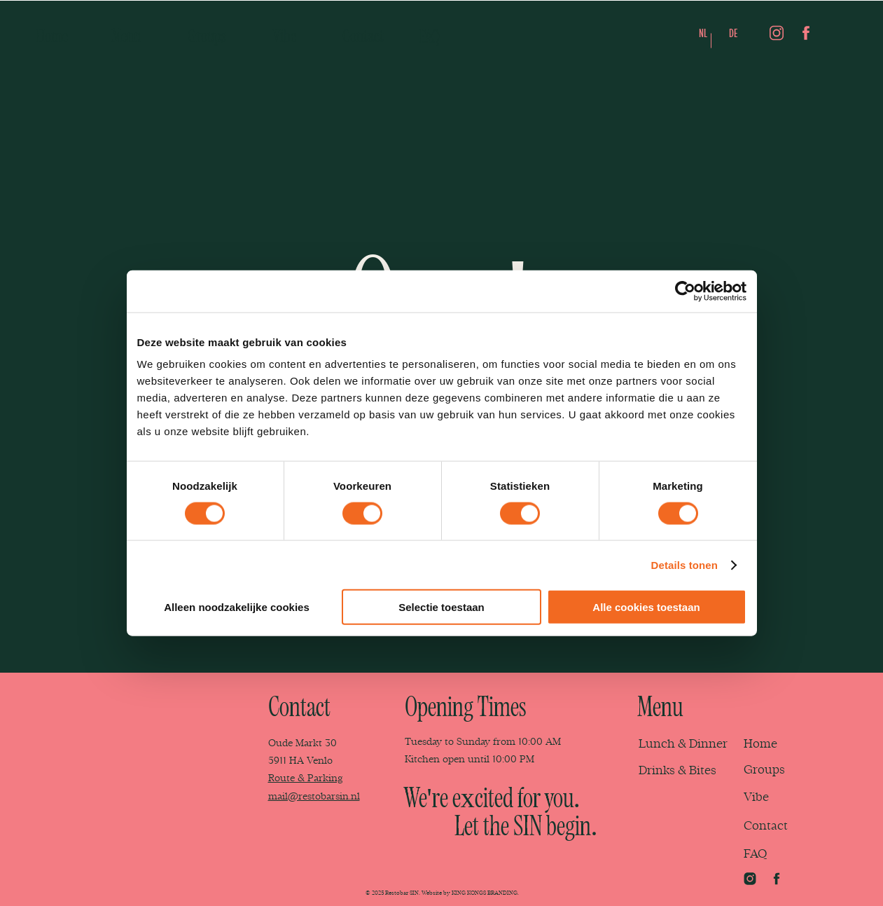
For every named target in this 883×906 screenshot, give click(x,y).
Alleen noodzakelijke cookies (237, 607)
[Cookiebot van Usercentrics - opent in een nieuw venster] (685, 290)
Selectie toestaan (441, 607)
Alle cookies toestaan (646, 607)
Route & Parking (305, 778)
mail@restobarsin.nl (314, 796)
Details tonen (684, 564)
